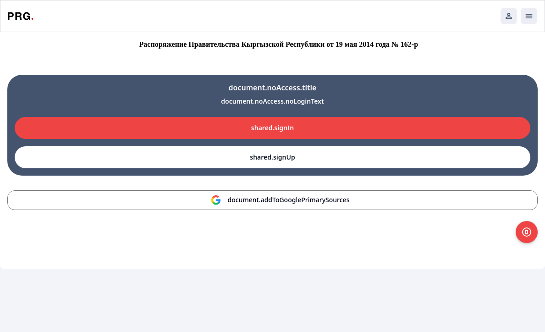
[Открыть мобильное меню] (529, 16)
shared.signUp (272, 157)
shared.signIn (272, 127)
